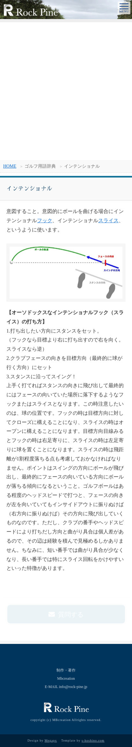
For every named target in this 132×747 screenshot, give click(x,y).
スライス (108, 221)
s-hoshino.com (93, 740)
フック (44, 221)
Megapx (51, 740)
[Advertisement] (66, 91)
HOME (9, 166)
